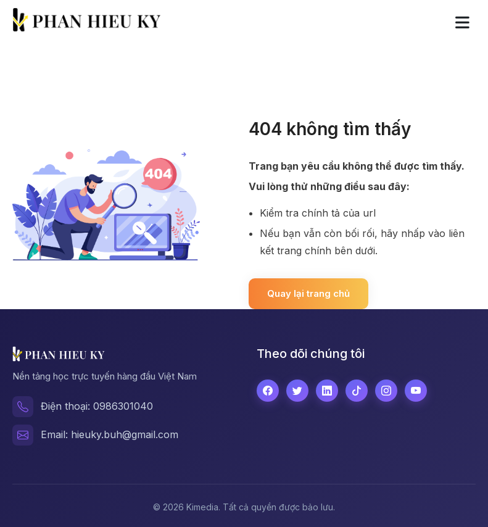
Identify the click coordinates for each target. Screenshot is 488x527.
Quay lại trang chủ (308, 293)
